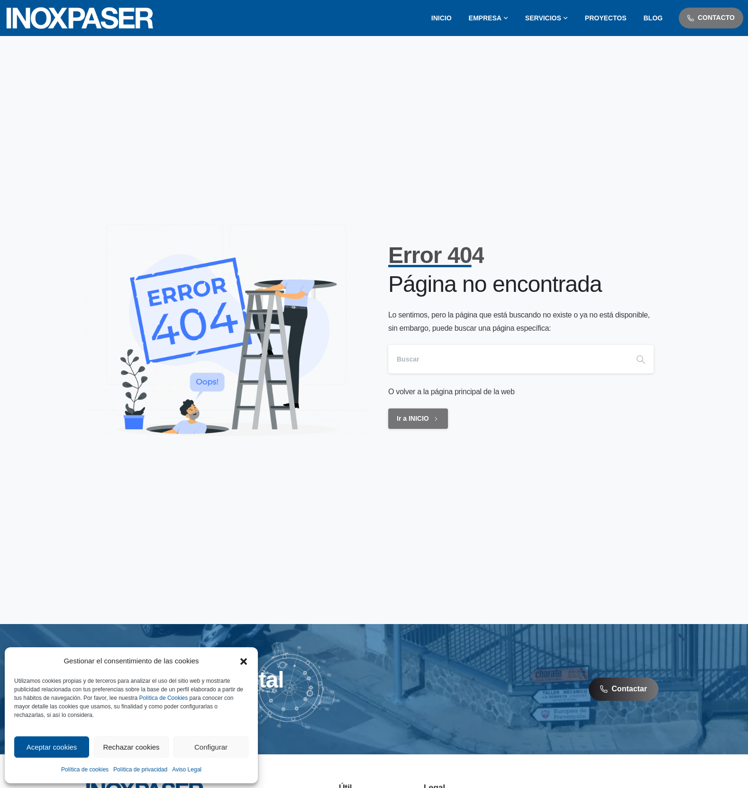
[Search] (508, 359)
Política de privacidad (140, 769)
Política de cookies (85, 769)
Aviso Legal (186, 769)
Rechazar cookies (131, 747)
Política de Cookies (163, 698)
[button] (243, 661)
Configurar (211, 747)
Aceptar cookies (52, 747)
